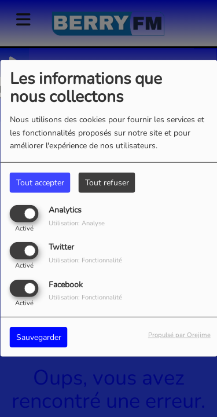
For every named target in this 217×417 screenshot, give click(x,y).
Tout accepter (40, 182)
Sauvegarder (38, 336)
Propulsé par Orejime (179, 334)
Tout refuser (107, 182)
